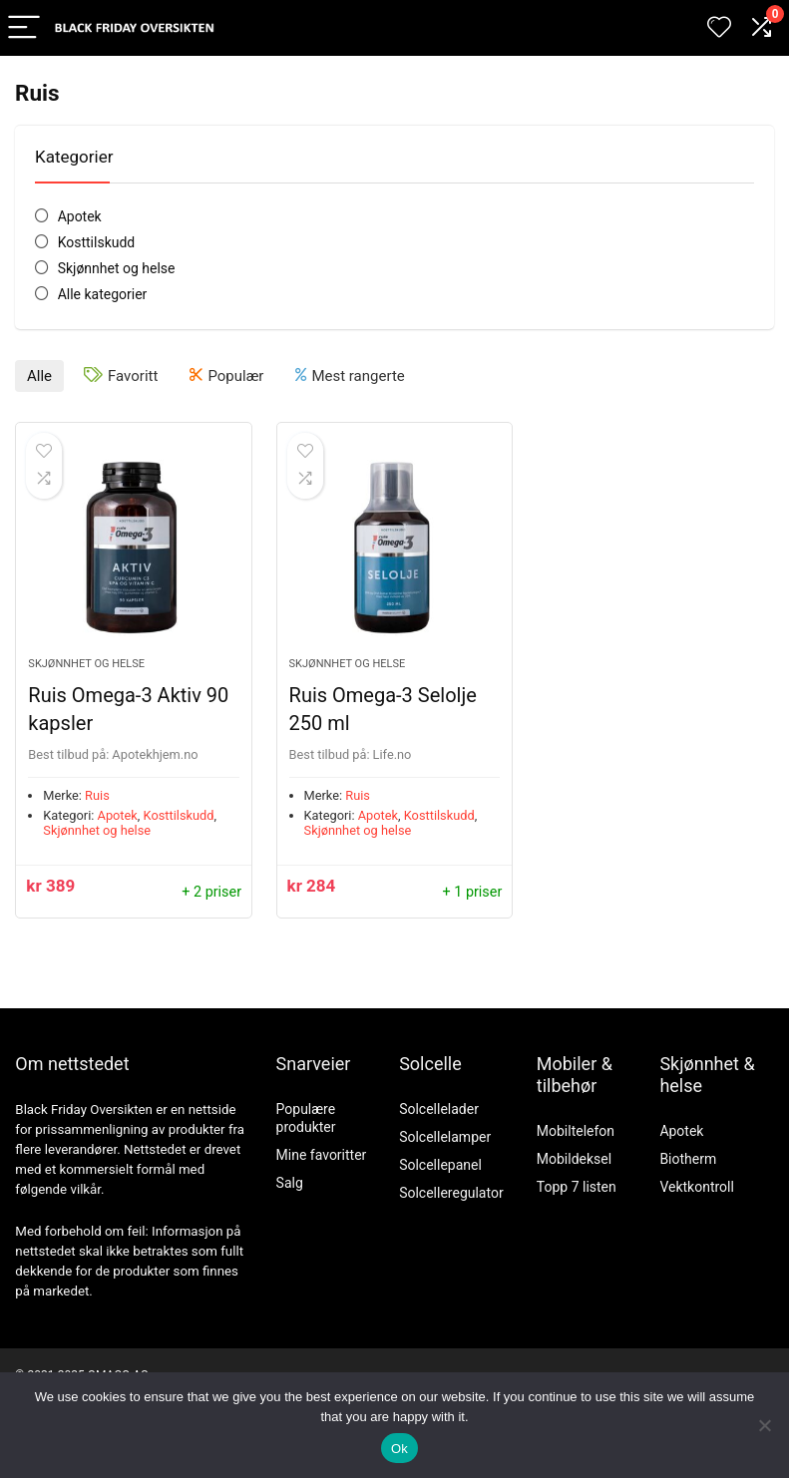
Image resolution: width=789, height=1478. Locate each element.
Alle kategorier (103, 294)
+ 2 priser (211, 892)
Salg (289, 1183)
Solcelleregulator (451, 1193)
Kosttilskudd (97, 242)
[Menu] (24, 28)
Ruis (97, 795)
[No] (764, 1425)
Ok (399, 1448)
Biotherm (687, 1159)
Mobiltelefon (575, 1131)
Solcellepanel (440, 1165)
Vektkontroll (696, 1187)
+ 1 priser (472, 892)
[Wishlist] (719, 28)
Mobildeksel (574, 1159)
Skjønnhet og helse (117, 268)
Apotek (80, 216)
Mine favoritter (321, 1155)
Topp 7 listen (576, 1187)
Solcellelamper (445, 1137)
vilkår (85, 1189)
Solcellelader (439, 1109)
